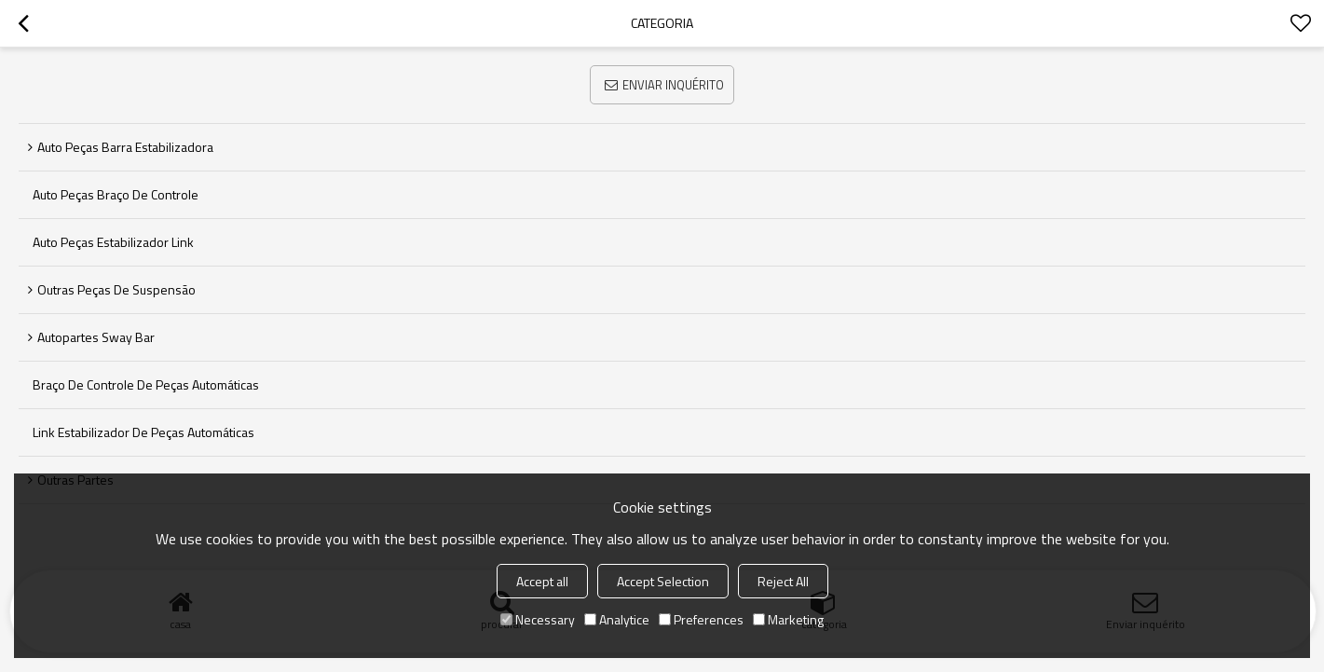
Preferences (701, 619)
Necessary (537, 619)
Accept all (542, 581)
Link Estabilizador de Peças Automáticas (143, 432)
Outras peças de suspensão (116, 289)
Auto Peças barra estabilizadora (125, 147)
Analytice (616, 619)
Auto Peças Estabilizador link (113, 242)
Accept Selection (663, 581)
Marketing (788, 619)
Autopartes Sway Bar (96, 337)
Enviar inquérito (673, 84)
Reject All (783, 581)
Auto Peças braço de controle (115, 194)
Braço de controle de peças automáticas (146, 384)
